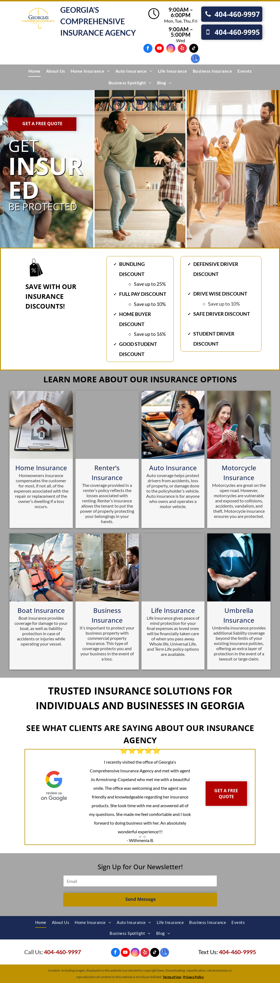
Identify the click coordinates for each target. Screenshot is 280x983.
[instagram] (170, 49)
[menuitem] (34, 71)
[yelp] (182, 49)
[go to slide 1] (136, 837)
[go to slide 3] (144, 837)
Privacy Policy (193, 977)
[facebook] (147, 49)
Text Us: (208, 951)
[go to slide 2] (140, 837)
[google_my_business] (195, 59)
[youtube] (159, 49)
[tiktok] (193, 49)
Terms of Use (172, 977)
